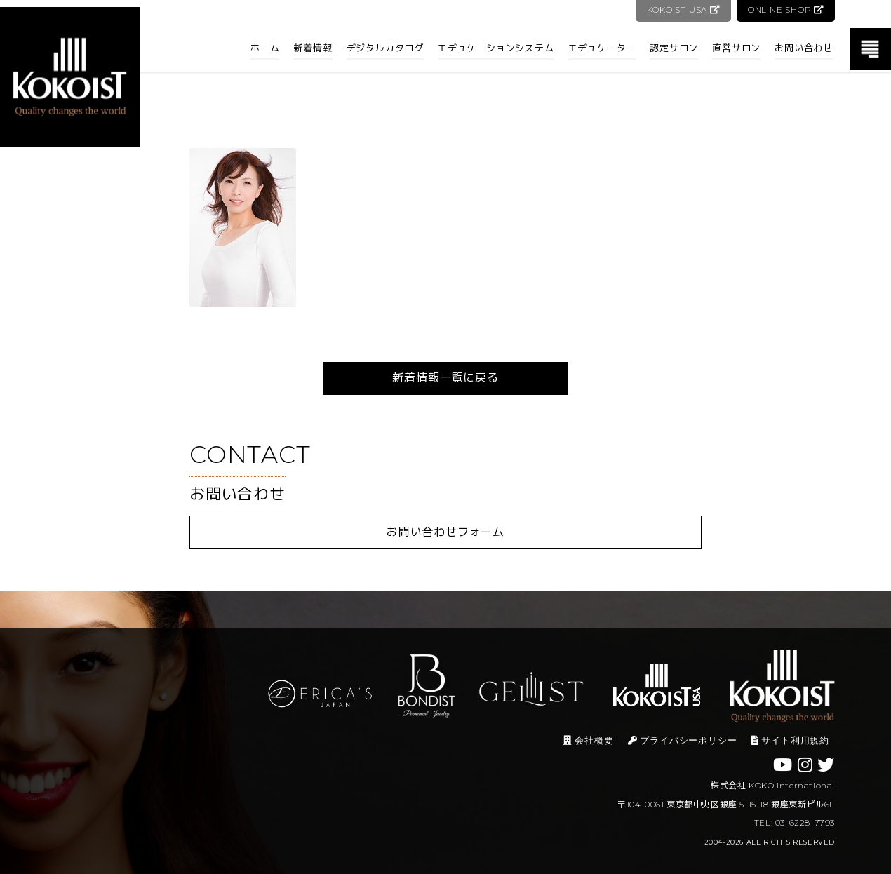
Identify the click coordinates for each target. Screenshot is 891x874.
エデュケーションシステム (496, 47)
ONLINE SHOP (785, 9)
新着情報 (312, 47)
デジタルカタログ (385, 47)
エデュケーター (602, 47)
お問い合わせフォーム (445, 532)
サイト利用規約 (790, 740)
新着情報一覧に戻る (445, 377)
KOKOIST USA (681, 9)
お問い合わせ (804, 47)
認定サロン (674, 47)
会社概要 (588, 740)
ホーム (264, 47)
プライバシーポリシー (682, 740)
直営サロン (736, 47)
